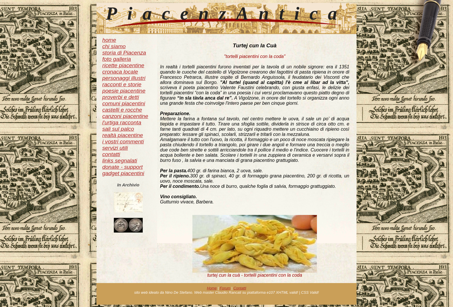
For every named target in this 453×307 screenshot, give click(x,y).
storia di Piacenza (124, 53)
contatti (111, 154)
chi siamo (114, 46)
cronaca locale (120, 72)
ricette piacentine (123, 65)
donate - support (122, 167)
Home (212, 288)
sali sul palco (118, 129)
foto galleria (116, 59)
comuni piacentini (123, 103)
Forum (225, 288)
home (109, 40)
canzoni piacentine (125, 116)
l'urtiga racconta (121, 122)
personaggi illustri (123, 78)
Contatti (239, 288)
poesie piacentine (123, 91)
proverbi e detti (120, 97)
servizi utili (115, 148)
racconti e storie (121, 84)
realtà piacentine (122, 135)
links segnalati (119, 161)
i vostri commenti (123, 141)
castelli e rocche (122, 110)
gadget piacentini (123, 173)
